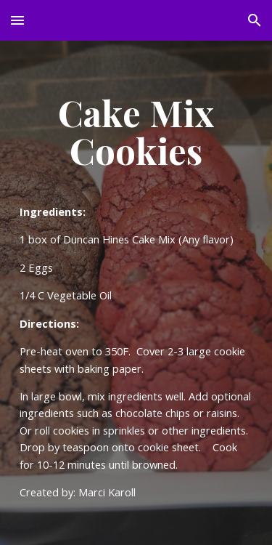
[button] (17, 20)
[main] (136, 292)
